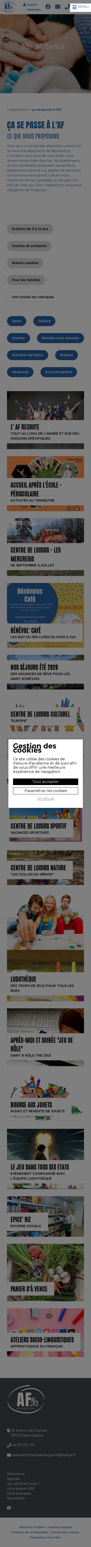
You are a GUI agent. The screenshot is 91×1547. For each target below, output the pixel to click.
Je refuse (45, 799)
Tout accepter (45, 781)
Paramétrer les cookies (45, 791)
